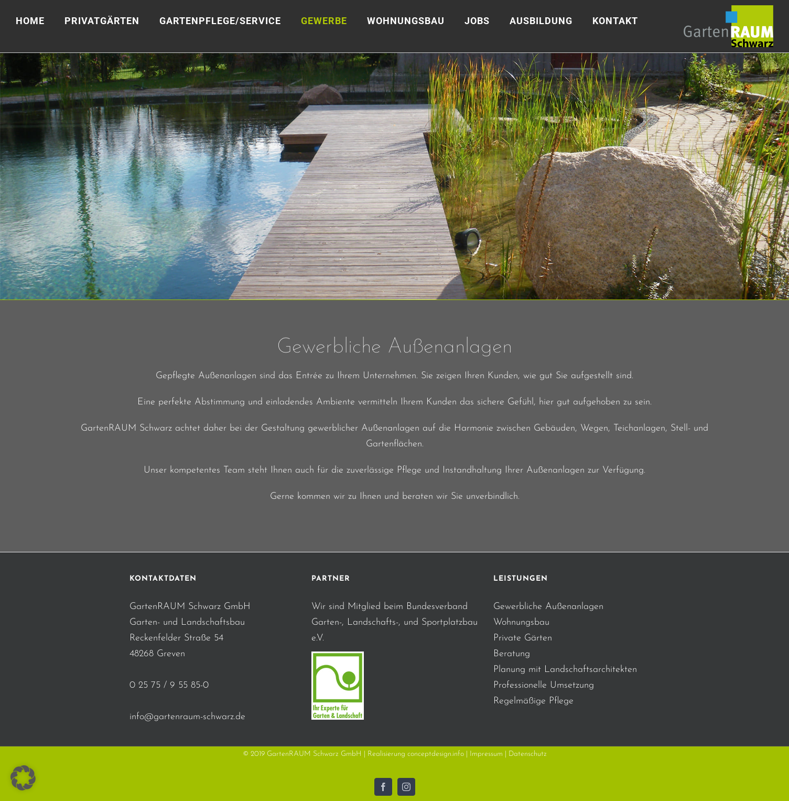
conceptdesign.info (435, 754)
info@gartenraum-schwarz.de (187, 717)
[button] (23, 778)
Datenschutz (528, 754)
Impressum (486, 754)
